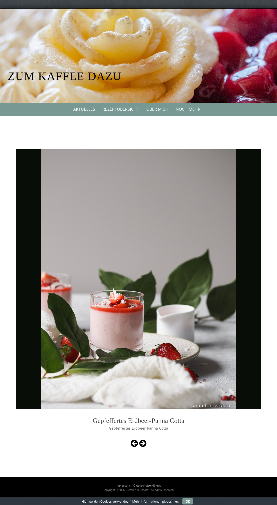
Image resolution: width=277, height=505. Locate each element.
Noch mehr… (190, 109)
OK (188, 501)
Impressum (123, 485)
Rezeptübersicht (120, 109)
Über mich (157, 109)
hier (175, 501)
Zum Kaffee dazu (65, 76)
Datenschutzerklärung (147, 485)
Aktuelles (84, 109)
